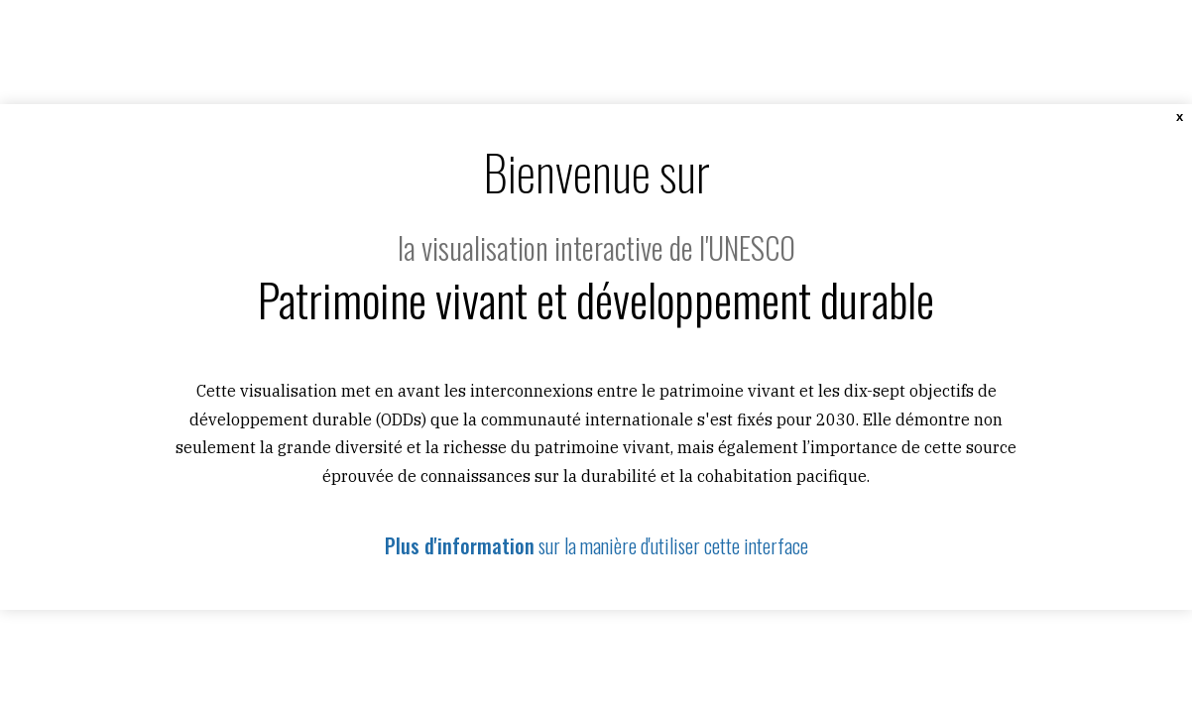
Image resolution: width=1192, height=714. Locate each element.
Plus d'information (460, 545)
